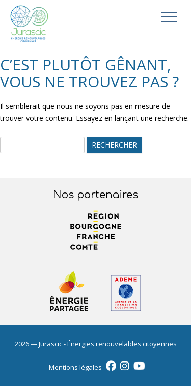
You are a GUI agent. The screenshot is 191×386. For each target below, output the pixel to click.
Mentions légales (75, 367)
